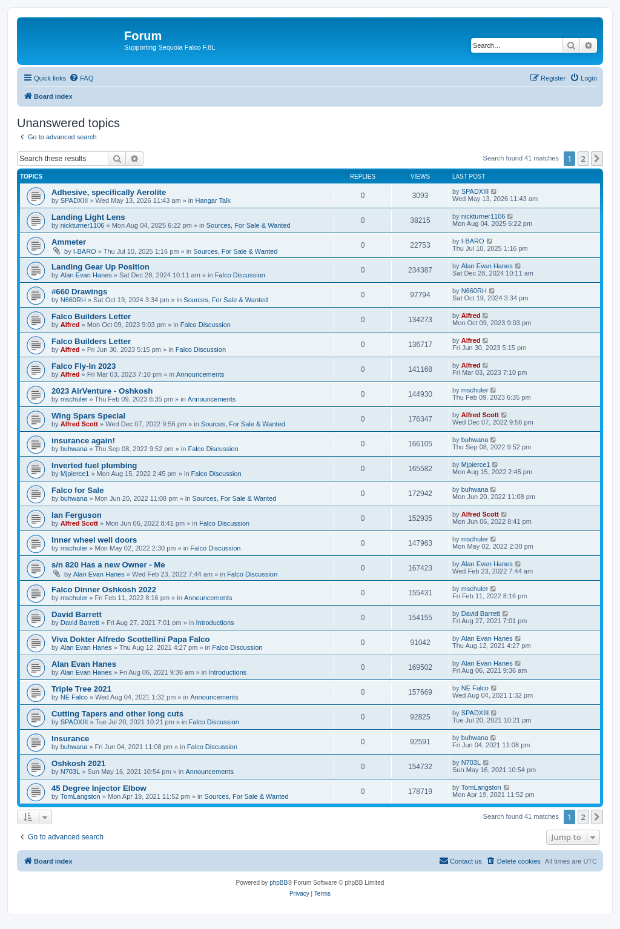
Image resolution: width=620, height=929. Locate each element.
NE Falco (74, 697)
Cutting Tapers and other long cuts (117, 713)
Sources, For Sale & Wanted (248, 225)
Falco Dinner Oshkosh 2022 (103, 589)
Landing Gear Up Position (100, 266)
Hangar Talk (213, 200)
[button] (597, 158)
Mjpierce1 (75, 473)
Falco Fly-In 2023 (83, 366)
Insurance (70, 738)
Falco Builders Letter (91, 316)
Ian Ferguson (76, 515)
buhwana (74, 448)
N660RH (73, 299)
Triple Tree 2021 (81, 688)
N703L (70, 771)
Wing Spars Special (88, 415)
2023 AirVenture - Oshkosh (102, 390)
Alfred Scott (79, 424)
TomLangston (81, 796)
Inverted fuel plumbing (94, 465)
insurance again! (83, 440)
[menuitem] (81, 78)
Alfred (70, 324)
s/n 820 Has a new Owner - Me (108, 564)
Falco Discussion (240, 275)
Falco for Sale (77, 490)
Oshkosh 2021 (78, 763)
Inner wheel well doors (94, 539)
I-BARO (84, 251)
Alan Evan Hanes (86, 275)
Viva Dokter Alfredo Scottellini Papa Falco (130, 639)
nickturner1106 (83, 225)
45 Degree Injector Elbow (99, 788)
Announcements (200, 374)
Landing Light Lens (88, 217)
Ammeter (68, 241)
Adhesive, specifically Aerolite (108, 192)
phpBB (278, 882)
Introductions (215, 622)
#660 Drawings (79, 291)
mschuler (74, 399)
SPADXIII (74, 200)
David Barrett (76, 614)
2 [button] (583, 158)
